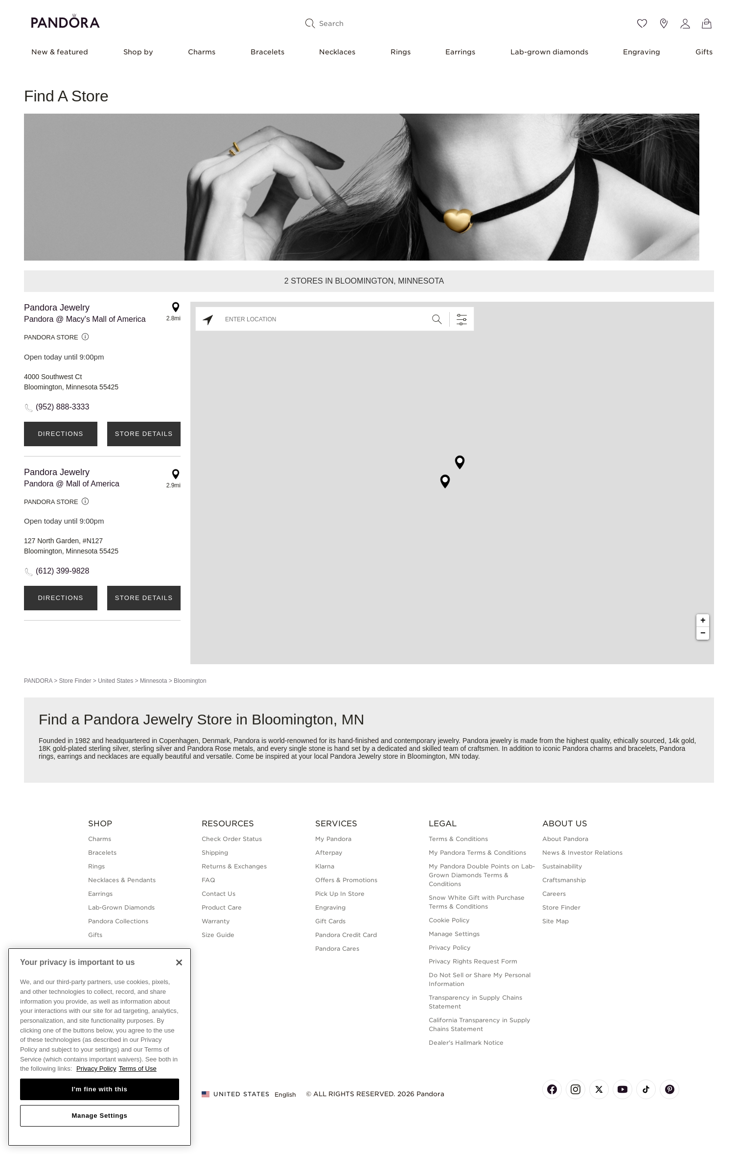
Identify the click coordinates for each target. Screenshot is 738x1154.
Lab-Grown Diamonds (121, 907)
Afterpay (329, 852)
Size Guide (218, 934)
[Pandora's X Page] (599, 1089)
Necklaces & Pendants (122, 880)
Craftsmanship (564, 880)
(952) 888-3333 (62, 407)
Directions (60, 433)
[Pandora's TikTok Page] (646, 1089)
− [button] (703, 633)
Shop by (138, 52)
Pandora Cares (337, 948)
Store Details (144, 433)
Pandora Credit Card (346, 934)
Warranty (216, 921)
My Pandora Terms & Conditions (477, 852)
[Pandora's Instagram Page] (575, 1089)
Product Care (222, 907)
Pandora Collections (118, 921)
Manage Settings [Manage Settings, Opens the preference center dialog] (99, 1115)
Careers (554, 893)
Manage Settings (454, 934)
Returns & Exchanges (234, 866)
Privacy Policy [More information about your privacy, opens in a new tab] (96, 1068)
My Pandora (333, 838)
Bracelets (267, 52)
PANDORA (38, 680)
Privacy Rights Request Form (473, 961)
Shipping (215, 852)
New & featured (59, 52)
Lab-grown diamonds (549, 52)
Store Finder (75, 680)
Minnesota (153, 680)
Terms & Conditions (458, 838)
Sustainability (562, 866)
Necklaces (337, 52)
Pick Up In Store (340, 893)
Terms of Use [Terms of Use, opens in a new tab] (138, 1068)
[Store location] (663, 23)
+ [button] (703, 620)
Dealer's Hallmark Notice (466, 1042)
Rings (401, 52)
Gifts (704, 52)
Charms (201, 52)
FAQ (208, 880)
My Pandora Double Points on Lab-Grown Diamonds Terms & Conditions (482, 875)
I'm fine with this (100, 1089)
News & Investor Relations (582, 852)
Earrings (460, 52)
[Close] (179, 962)
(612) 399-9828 (62, 571)
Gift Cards (330, 921)
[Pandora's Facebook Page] (552, 1089)
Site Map (555, 921)
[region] (99, 1047)
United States (115, 680)
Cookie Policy (449, 920)
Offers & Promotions (346, 880)
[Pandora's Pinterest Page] (669, 1089)
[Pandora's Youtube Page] (622, 1089)
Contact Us (218, 893)
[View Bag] (706, 23)
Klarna (324, 866)
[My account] (685, 23)
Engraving (641, 52)
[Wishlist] (642, 23)
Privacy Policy (450, 947)
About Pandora (565, 838)
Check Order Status (232, 838)
